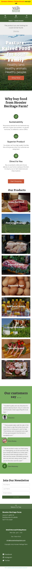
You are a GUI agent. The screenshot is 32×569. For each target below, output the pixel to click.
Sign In (16, 16)
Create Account (18, 20)
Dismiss (16, 31)
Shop (5, 16)
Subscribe (16, 497)
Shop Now (16, 78)
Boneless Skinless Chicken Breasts (13, 1)
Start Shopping (16, 181)
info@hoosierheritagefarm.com (16, 540)
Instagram (7, 557)
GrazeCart (25, 567)
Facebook (7, 554)
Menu (26, 16)
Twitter (6, 560)
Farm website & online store (11, 567)
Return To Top (16, 506)
